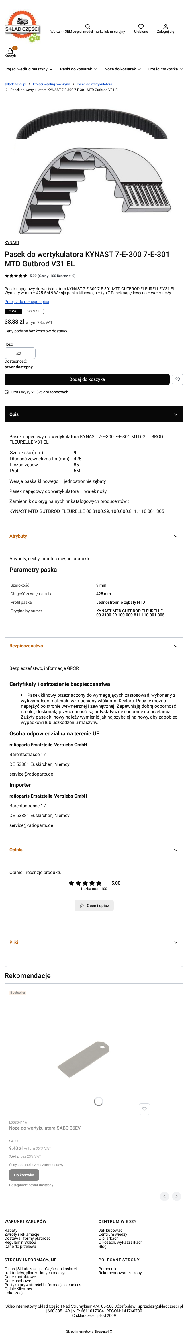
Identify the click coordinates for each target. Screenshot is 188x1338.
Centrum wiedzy (113, 1234)
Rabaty (11, 1230)
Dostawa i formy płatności (28, 1238)
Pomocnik (107, 1268)
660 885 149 (59, 1311)
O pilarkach (109, 1238)
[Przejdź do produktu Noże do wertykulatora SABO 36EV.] (80, 1052)
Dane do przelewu (20, 1246)
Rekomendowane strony (120, 1272)
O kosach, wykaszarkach (121, 1242)
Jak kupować (110, 1230)
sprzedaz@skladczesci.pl (160, 1306)
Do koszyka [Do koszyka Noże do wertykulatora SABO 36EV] (24, 1175)
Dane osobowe (18, 1280)
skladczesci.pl (15, 84)
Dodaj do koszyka (87, 379)
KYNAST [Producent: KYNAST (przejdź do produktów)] (12, 242)
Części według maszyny (51, 84)
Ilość (9, 344)
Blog (103, 1246)
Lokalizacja (15, 1292)
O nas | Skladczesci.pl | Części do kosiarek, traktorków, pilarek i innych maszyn (42, 1270)
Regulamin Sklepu (20, 1242)
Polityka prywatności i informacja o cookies (43, 1284)
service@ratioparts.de (31, 774)
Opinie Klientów (18, 1288)
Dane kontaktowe (20, 1276)
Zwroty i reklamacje (22, 1234)
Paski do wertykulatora (94, 84)
